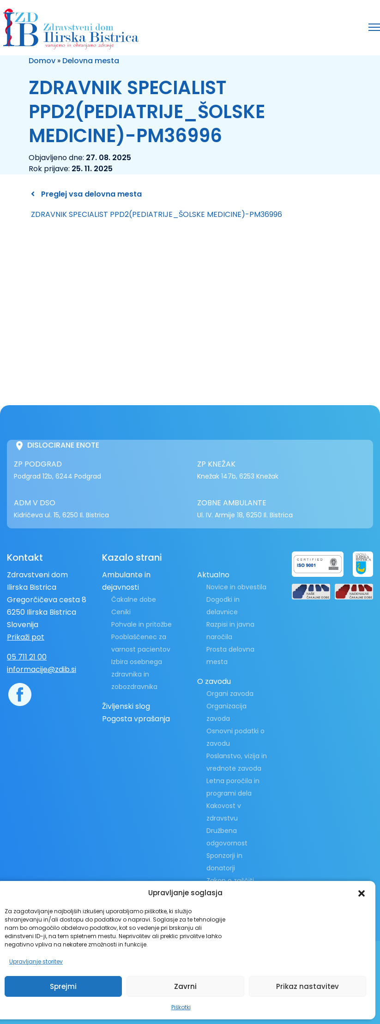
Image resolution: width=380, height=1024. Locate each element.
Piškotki (181, 1007)
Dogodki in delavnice (223, 606)
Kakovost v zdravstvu (223, 812)
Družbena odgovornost (226, 837)
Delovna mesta (90, 60)
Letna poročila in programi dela (232, 787)
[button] (361, 893)
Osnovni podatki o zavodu (235, 737)
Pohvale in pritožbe (141, 624)
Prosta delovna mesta (230, 655)
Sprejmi (63, 986)
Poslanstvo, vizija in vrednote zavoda (236, 762)
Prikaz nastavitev (307, 986)
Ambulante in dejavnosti (126, 581)
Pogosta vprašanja (136, 718)
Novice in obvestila (236, 587)
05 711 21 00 (27, 657)
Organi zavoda (229, 693)
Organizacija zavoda (226, 712)
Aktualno (213, 574)
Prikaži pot (25, 637)
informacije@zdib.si (41, 669)
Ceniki (121, 612)
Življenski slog (126, 706)
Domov (42, 60)
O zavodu (214, 681)
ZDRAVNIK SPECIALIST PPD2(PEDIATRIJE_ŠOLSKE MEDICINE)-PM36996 (156, 214)
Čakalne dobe (133, 599)
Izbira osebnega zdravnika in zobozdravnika (136, 674)
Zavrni (185, 986)
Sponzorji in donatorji (224, 862)
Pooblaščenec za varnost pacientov (140, 643)
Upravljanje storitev (36, 961)
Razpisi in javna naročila (230, 630)
